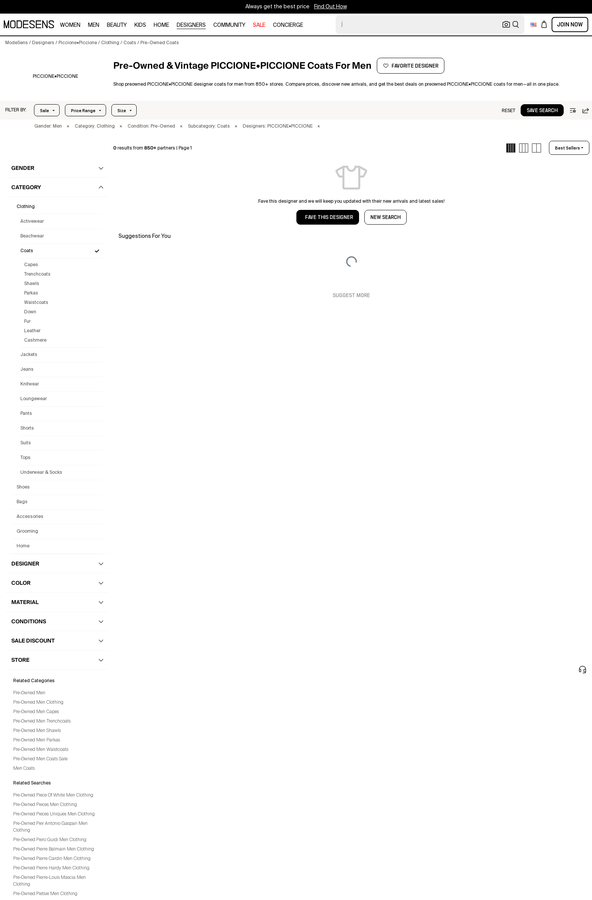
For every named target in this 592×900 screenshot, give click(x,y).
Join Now (570, 25)
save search (542, 110)
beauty (117, 25)
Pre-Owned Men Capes (36, 712)
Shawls (31, 284)
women (70, 25)
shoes (23, 487)
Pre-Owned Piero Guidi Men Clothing (49, 840)
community (229, 25)
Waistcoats (36, 303)
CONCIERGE (288, 25)
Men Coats (24, 768)
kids (140, 25)
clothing (26, 207)
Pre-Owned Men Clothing (38, 702)
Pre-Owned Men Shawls (37, 731)
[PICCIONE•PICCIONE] (55, 77)
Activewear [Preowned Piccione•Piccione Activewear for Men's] (32, 221)
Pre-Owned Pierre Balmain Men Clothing (53, 849)
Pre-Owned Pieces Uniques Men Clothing (54, 814)
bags (22, 502)
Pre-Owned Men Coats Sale (40, 759)
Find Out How (330, 6)
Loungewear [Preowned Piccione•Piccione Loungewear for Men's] (33, 399)
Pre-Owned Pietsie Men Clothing (45, 894)
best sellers (567, 148)
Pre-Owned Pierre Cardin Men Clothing (52, 859)
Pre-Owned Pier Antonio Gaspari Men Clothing (50, 827)
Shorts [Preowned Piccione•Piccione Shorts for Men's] (27, 428)
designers (191, 25)
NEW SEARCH (385, 217)
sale (259, 25)
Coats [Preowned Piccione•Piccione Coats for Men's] (26, 251)
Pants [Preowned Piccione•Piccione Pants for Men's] (26, 413)
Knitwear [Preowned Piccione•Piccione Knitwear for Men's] (29, 384)
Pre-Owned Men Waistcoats (40, 749)
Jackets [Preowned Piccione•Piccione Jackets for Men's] (28, 355)
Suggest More (351, 295)
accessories (30, 517)
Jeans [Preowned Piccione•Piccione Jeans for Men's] (27, 369)
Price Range (83, 110)
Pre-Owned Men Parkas (36, 740)
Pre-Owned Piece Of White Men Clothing (53, 795)
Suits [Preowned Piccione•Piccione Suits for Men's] (25, 443)
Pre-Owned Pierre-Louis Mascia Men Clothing (49, 881)
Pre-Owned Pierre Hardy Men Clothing (51, 868)
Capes (31, 265)
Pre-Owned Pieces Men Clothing (45, 805)
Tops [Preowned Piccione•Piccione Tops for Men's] (25, 458)
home (161, 25)
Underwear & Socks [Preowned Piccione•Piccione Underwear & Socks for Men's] (41, 472)
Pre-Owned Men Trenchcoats (42, 721)
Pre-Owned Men (29, 693)
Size (121, 110)
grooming (27, 531)
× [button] (67, 126)
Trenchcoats (37, 274)
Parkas (31, 293)
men (93, 25)
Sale (44, 110)
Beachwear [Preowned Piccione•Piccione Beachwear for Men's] (32, 236)
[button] (15, 110)
